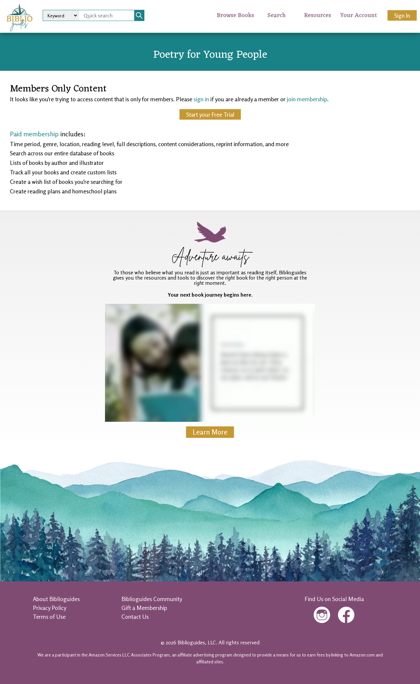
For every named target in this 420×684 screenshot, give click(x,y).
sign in (201, 99)
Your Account (358, 15)
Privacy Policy (49, 607)
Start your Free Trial (210, 114)
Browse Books (235, 15)
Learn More (210, 432)
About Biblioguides (56, 598)
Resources (317, 15)
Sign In (402, 15)
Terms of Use (49, 616)
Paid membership (34, 134)
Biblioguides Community (151, 598)
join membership (307, 99)
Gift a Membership (144, 607)
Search (276, 15)
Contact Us (135, 616)
